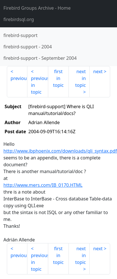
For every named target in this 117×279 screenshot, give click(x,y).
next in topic (80, 78)
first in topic (58, 78)
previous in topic (39, 85)
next (98, 71)
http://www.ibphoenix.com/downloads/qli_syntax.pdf (60, 151)
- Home (37, 8)
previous (19, 78)
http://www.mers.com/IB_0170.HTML (42, 185)
